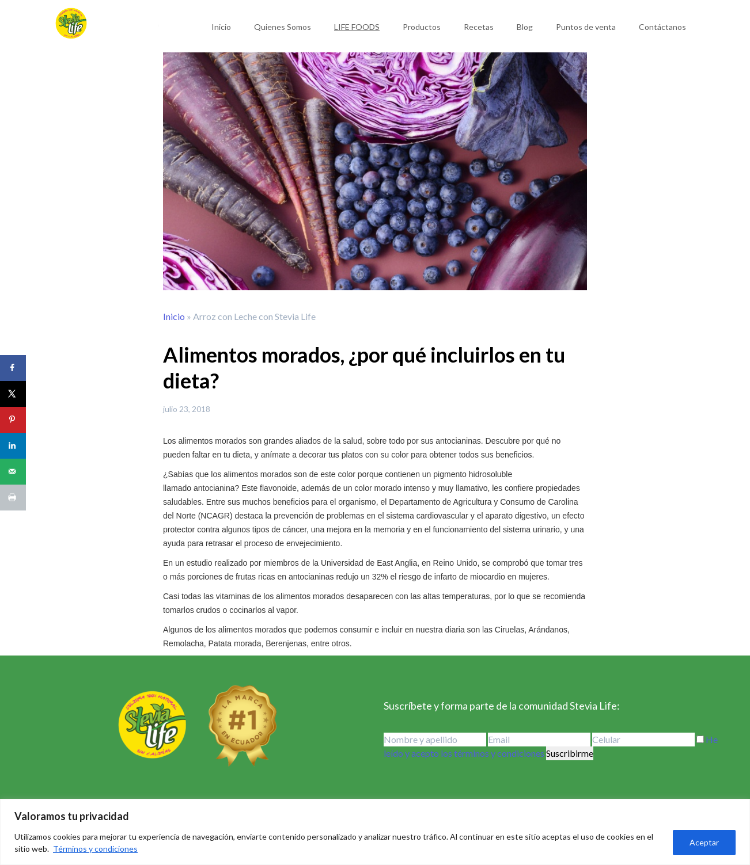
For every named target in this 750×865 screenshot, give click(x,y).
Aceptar (704, 842)
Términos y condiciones (95, 848)
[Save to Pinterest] (13, 420)
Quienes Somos (282, 27)
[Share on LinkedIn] (13, 446)
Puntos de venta (586, 27)
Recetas (479, 27)
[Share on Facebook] (13, 368)
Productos (422, 27)
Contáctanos (662, 27)
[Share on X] (13, 394)
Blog (525, 27)
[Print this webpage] (13, 497)
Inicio (221, 27)
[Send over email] (13, 472)
